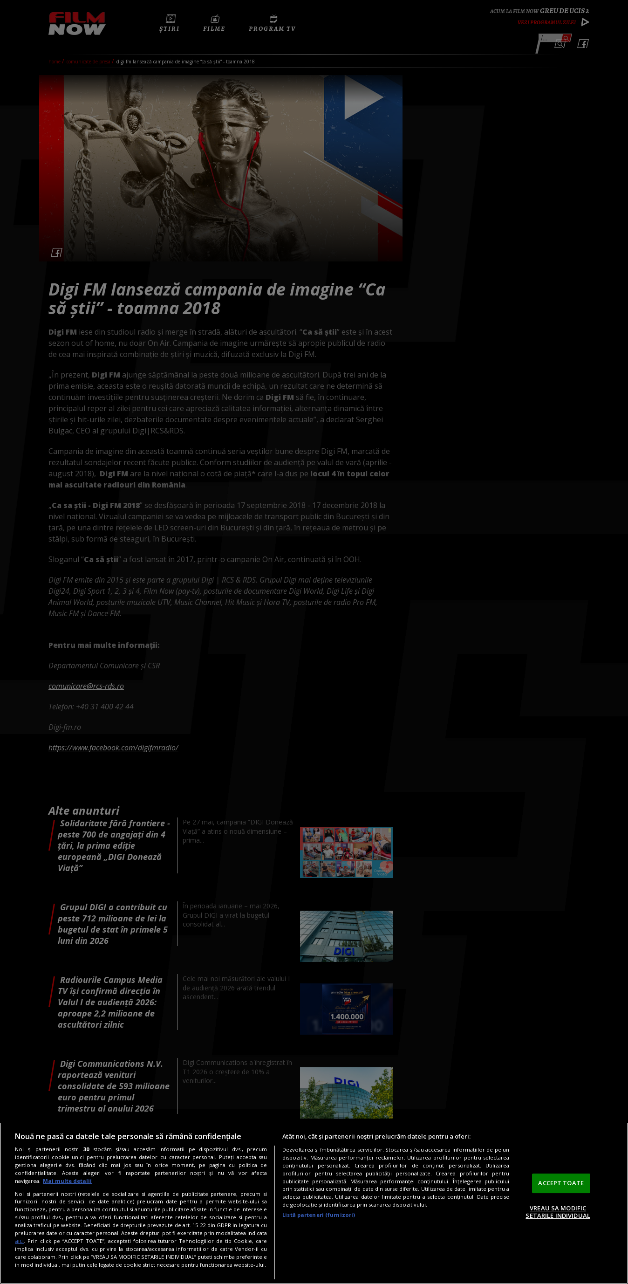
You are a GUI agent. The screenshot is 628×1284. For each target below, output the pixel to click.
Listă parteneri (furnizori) (318, 1214)
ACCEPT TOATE (561, 1183)
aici (19, 1241)
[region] (314, 1203)
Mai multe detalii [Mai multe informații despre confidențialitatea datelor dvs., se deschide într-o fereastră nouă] (67, 1180)
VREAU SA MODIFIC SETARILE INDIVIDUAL (558, 1212)
